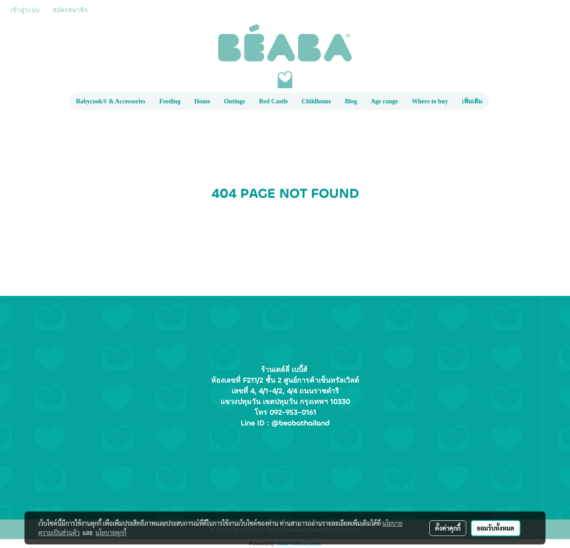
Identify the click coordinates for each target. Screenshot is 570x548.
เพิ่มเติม (472, 101)
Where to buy (430, 101)
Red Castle (273, 101)
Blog (351, 101)
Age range (384, 101)
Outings (234, 101)
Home (202, 101)
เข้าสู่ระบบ (25, 10)
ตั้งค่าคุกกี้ (447, 528)
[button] (497, 101)
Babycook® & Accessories (111, 101)
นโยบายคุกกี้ (110, 532)
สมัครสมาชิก (70, 10)
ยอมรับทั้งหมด (495, 528)
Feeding (169, 101)
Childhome (316, 101)
